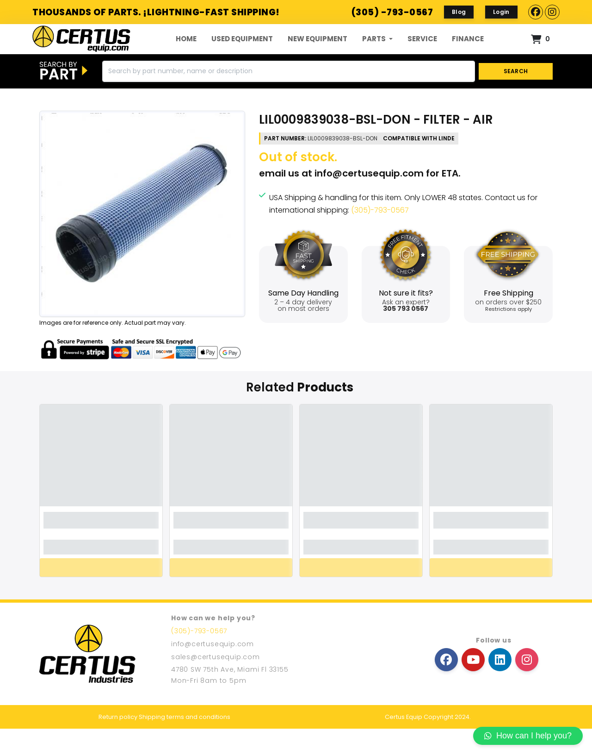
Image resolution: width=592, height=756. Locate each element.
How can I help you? (528, 735)
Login (501, 12)
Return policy (118, 744)
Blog (459, 12)
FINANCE (468, 52)
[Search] (288, 98)
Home (186, 52)
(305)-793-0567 (380, 237)
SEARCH (516, 98)
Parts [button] (374, 52)
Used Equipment (242, 52)
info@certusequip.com (369, 200)
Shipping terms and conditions (184, 744)
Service (422, 52)
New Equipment (317, 52)
